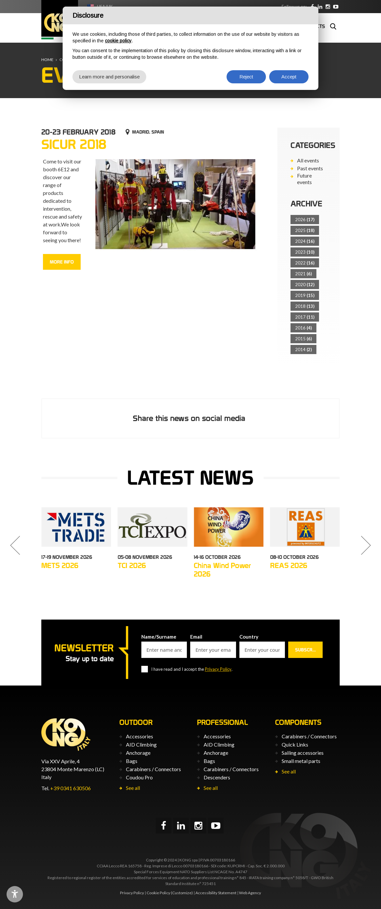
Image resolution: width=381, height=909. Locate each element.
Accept (288, 76)
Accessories (139, 736)
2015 (303, 338)
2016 (303, 327)
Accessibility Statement (215, 892)
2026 (304, 219)
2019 (304, 295)
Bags (131, 761)
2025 (304, 230)
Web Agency (250, 892)
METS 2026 (59, 565)
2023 (304, 252)
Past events (310, 168)
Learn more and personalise (109, 76)
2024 (304, 241)
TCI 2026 (132, 565)
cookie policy (118, 40)
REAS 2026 (288, 565)
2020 (304, 284)
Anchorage (138, 753)
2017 (304, 317)
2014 (303, 349)
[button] (15, 545)
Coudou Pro (139, 777)
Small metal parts (301, 761)
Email (196, 637)
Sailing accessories (303, 753)
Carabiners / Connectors (153, 769)
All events (308, 160)
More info (62, 261)
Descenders (217, 777)
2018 (304, 306)
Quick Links (295, 744)
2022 (304, 262)
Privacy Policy (218, 669)
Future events (304, 178)
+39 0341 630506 (70, 788)
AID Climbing (141, 744)
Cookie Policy (158, 892)
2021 (303, 273)
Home (47, 59)
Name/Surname (158, 637)
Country (248, 637)
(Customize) (182, 892)
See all (133, 788)
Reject (246, 76)
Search (333, 26)
